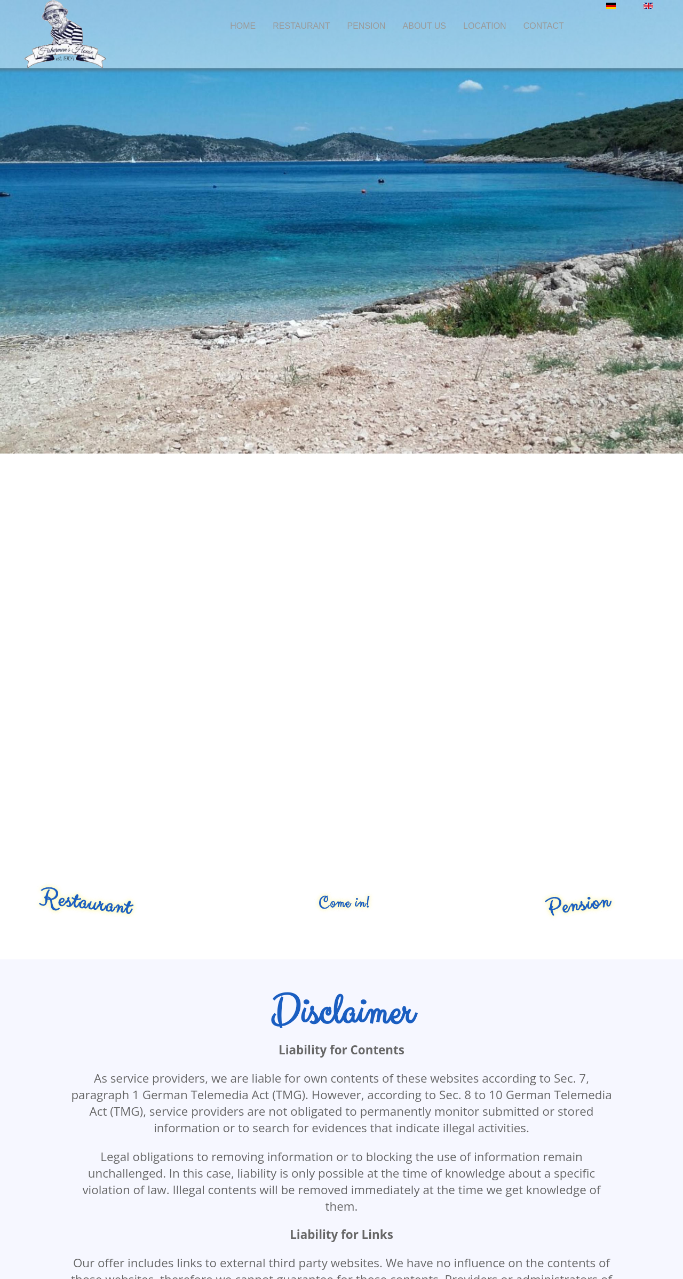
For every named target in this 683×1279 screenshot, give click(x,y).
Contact (543, 25)
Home (243, 25)
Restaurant (301, 25)
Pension (366, 25)
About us (425, 25)
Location (484, 25)
